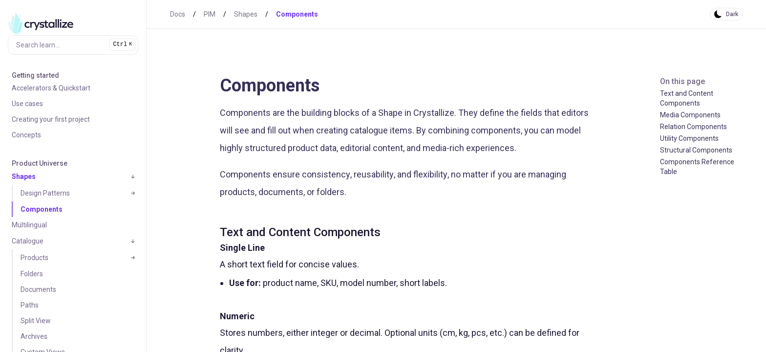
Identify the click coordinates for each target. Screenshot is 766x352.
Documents (38, 289)
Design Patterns (45, 193)
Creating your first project (51, 119)
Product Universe (39, 163)
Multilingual (29, 225)
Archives (34, 336)
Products (34, 258)
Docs (177, 14)
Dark (732, 14)
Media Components (690, 115)
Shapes (24, 176)
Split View (36, 321)
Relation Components (693, 127)
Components (42, 209)
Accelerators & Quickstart (51, 88)
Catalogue (27, 241)
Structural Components (696, 150)
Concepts (26, 135)
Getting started (35, 75)
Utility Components (689, 138)
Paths (30, 305)
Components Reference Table (697, 167)
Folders (32, 274)
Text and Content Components (686, 98)
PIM (209, 14)
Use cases (27, 104)
